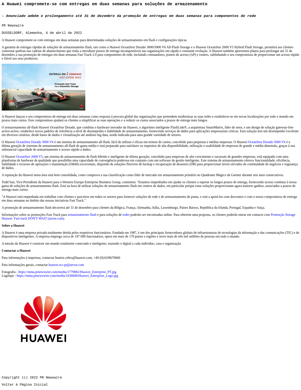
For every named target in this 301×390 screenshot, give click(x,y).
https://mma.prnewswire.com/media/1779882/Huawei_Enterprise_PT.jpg (67, 272)
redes (126, 214)
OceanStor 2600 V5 (29, 156)
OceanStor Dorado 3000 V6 (35, 142)
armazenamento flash (82, 214)
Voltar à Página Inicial (25, 385)
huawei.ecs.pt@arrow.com (66, 265)
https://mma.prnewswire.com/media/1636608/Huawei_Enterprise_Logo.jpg (67, 275)
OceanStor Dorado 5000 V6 (267, 142)
